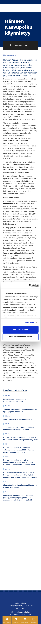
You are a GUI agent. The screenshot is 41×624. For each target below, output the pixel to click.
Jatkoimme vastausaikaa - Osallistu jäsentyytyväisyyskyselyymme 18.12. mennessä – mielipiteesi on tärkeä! (18, 497)
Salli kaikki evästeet (20, 329)
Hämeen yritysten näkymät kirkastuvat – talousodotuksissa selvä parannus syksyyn (20, 438)
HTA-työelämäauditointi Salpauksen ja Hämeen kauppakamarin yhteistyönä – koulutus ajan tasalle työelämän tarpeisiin (20, 475)
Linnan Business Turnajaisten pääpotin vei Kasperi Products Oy (20, 486)
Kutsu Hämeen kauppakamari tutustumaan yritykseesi (15, 400)
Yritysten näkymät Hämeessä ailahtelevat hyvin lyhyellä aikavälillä (20, 410)
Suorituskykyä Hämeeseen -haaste (17, 419)
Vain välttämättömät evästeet (20, 337)
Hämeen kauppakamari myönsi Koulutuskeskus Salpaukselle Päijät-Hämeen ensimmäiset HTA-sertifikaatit (19, 462)
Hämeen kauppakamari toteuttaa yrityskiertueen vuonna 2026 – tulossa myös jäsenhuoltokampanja (18, 449)
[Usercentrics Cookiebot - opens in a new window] (29, 285)
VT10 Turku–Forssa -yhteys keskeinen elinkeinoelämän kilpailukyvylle (18, 428)
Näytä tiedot (29, 322)
